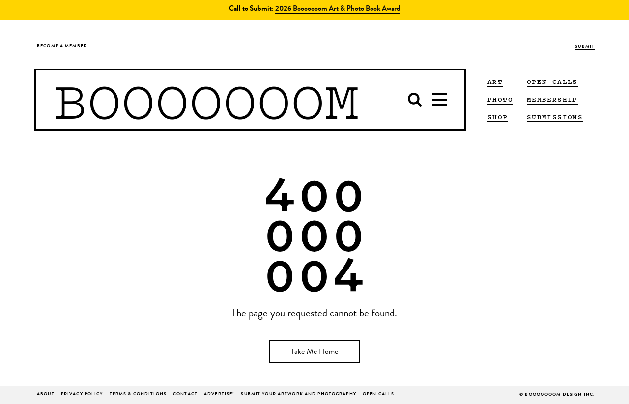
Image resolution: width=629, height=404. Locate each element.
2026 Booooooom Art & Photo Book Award (337, 9)
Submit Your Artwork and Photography (298, 394)
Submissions (555, 116)
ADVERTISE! (219, 394)
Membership (552, 99)
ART (495, 81)
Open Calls (552, 81)
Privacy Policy (82, 394)
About (46, 394)
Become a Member (62, 46)
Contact (185, 394)
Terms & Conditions (138, 394)
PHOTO (500, 99)
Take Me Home (314, 352)
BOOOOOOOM (206, 99)
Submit (585, 47)
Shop (497, 116)
